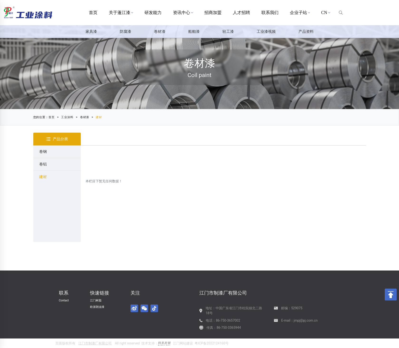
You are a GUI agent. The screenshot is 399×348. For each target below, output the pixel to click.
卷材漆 (159, 31)
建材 (96, 117)
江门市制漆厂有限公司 (95, 343)
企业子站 (300, 12)
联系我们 (270, 12)
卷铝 (43, 164)
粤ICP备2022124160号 (211, 343)
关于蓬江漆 (121, 12)
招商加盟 (212, 12)
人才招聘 (241, 12)
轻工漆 (228, 31)
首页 (93, 12)
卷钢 (43, 151)
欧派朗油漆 (97, 307)
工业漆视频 (266, 31)
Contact (64, 300)
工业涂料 (65, 117)
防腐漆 (125, 31)
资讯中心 (183, 12)
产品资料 (306, 31)
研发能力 (153, 12)
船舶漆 (194, 31)
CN (325, 12)
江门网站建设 (183, 343)
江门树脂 (95, 300)
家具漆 (91, 31)
